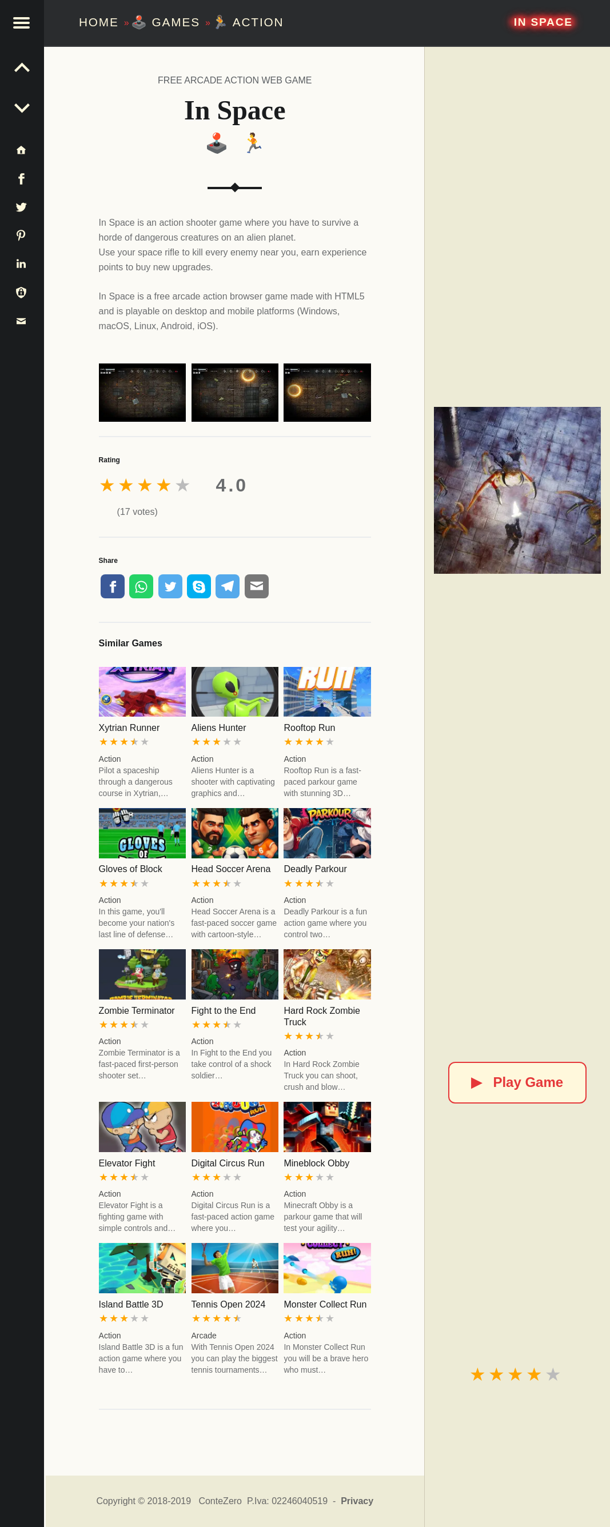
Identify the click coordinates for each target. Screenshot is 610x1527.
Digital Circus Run (228, 1163)
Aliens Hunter (219, 728)
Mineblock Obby (316, 1163)
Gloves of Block (130, 869)
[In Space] (517, 490)
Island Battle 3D (131, 1304)
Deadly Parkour (315, 869)
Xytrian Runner (129, 728)
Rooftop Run (309, 728)
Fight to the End (224, 1011)
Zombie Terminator (137, 1011)
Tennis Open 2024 (229, 1304)
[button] (23, 23)
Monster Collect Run (325, 1304)
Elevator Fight (127, 1163)
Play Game (517, 1082)
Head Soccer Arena (231, 869)
